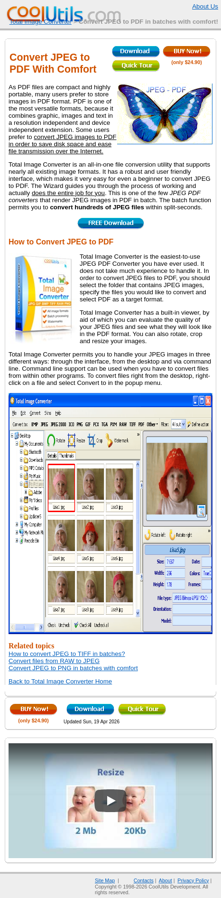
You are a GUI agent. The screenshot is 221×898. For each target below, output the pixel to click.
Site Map (105, 880)
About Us (199, 6)
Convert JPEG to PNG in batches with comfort (73, 668)
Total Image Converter (40, 21)
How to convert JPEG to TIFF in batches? (67, 653)
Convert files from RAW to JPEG (54, 660)
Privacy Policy (193, 880)
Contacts (138, 880)
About (165, 880)
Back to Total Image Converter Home (60, 681)
